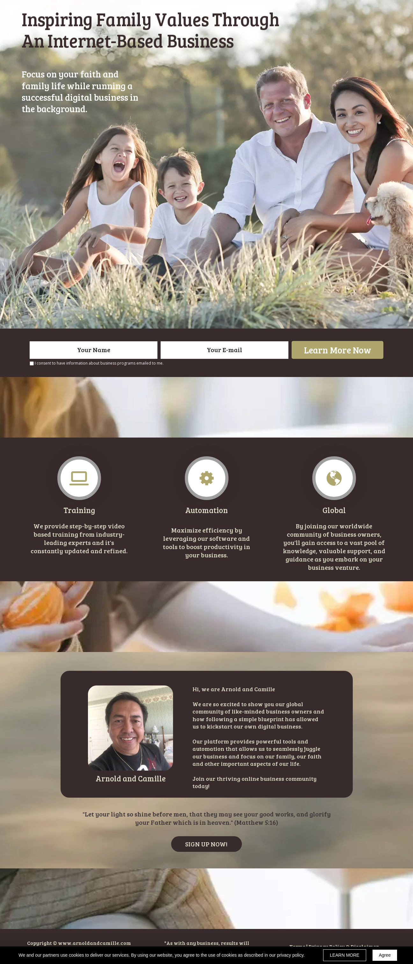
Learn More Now (337, 350)
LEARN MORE (344, 955)
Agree (385, 955)
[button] (206, 844)
